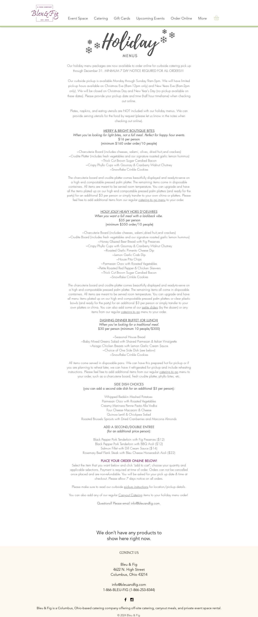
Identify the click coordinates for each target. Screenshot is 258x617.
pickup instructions (136, 486)
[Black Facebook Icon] (125, 599)
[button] (101, 18)
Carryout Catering (130, 495)
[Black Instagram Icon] (132, 599)
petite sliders (150, 307)
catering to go (130, 312)
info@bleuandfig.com (145, 503)
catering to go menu (151, 200)
